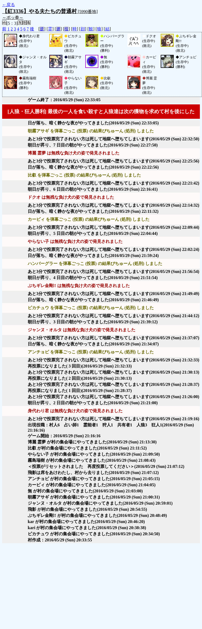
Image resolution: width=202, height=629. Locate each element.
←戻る (8, 4)
